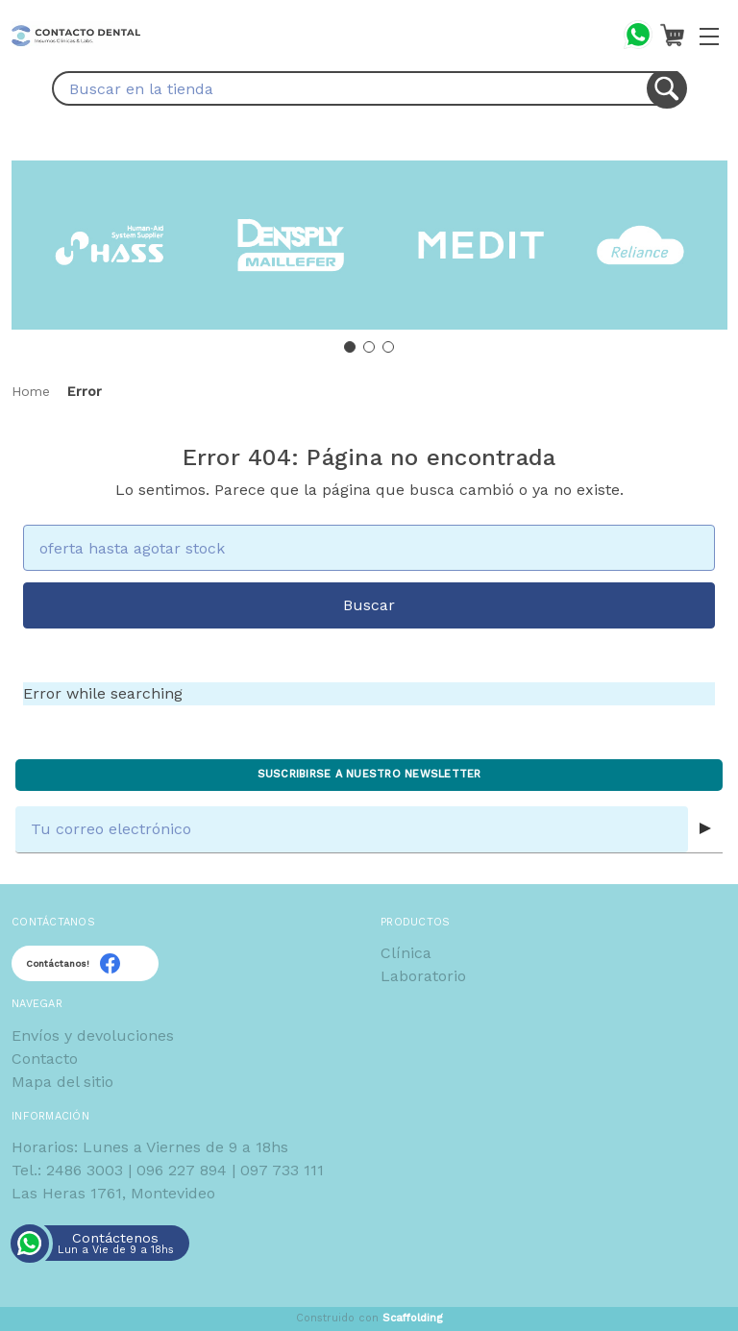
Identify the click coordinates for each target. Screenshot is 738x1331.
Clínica (406, 953)
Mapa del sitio (62, 1081)
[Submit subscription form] (705, 829)
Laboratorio (423, 976)
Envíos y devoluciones (93, 1035)
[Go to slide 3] (388, 347)
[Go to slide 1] (350, 347)
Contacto (45, 1058)
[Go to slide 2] (369, 347)
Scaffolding (412, 1318)
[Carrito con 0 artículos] (672, 34)
